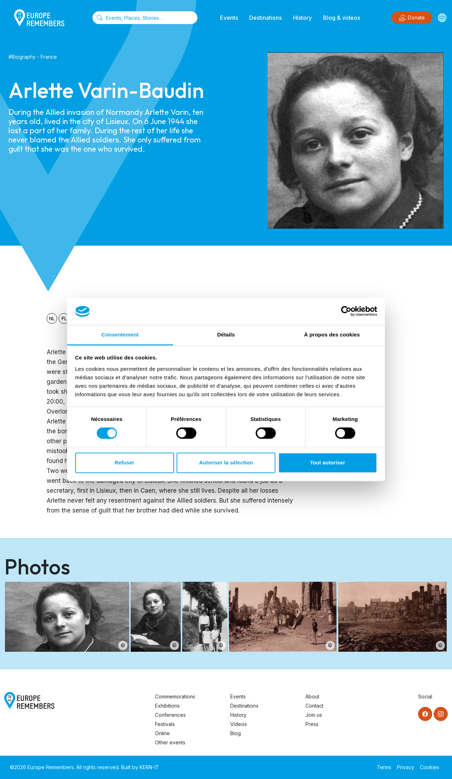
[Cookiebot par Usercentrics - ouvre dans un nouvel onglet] (346, 311)
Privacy (405, 767)
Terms (384, 767)
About (312, 696)
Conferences (170, 715)
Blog (235, 733)
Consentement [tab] (119, 335)
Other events (170, 742)
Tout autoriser (327, 462)
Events (229, 17)
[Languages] (442, 17)
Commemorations (175, 696)
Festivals (165, 724)
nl (52, 318)
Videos (238, 724)
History (302, 17)
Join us (313, 715)
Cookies (429, 767)
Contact (314, 706)
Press (312, 724)
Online (162, 733)
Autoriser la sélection (226, 462)
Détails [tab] (226, 335)
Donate (412, 18)
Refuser (125, 462)
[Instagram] (441, 714)
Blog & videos (341, 17)
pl (64, 318)
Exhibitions (167, 706)
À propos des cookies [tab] (332, 335)
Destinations (265, 17)
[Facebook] (425, 714)
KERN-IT (149, 767)
